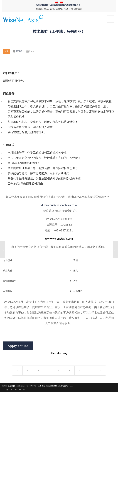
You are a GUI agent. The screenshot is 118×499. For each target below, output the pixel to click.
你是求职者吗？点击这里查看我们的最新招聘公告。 (59, 5)
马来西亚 (19, 51)
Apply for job (18, 346)
